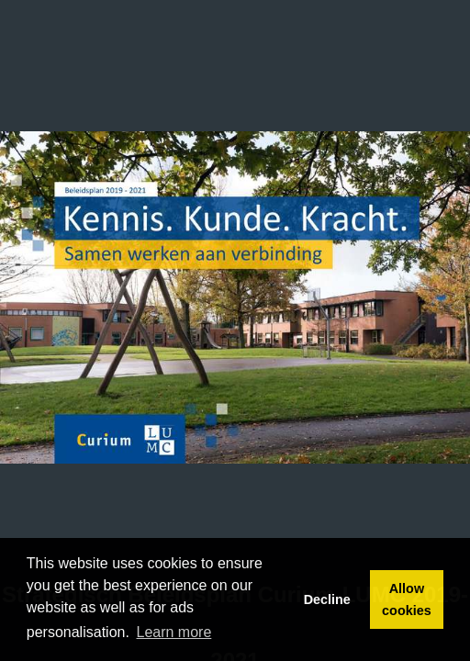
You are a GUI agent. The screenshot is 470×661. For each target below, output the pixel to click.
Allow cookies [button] (406, 599)
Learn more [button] (174, 632)
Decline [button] (327, 599)
